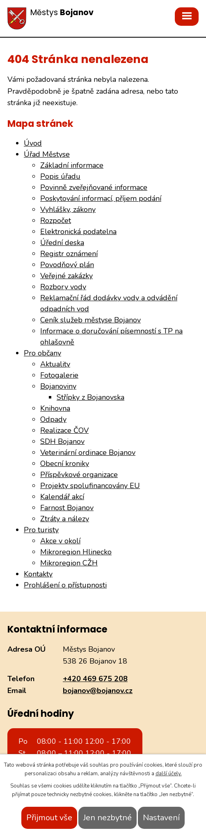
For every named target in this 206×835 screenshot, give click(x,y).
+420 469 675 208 (95, 679)
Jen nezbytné (107, 817)
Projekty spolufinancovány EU (90, 486)
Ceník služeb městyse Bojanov (90, 320)
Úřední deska (62, 243)
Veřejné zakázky (66, 276)
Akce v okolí (60, 541)
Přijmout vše (49, 817)
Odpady (53, 419)
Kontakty (38, 574)
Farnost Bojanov (67, 508)
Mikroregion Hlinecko (76, 552)
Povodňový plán (67, 265)
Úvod (33, 143)
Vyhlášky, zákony (68, 209)
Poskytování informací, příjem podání (100, 198)
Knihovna (55, 408)
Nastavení (161, 817)
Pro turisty (41, 530)
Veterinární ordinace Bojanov (87, 452)
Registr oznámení (69, 254)
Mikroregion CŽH (69, 563)
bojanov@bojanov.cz (98, 690)
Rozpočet (55, 220)
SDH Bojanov (62, 441)
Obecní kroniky (64, 463)
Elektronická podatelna (78, 231)
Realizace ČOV (64, 430)
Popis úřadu (60, 176)
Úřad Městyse (47, 154)
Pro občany (42, 353)
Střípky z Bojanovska (90, 397)
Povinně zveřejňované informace (93, 187)
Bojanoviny (58, 386)
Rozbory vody (63, 287)
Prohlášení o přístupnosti (65, 585)
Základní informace (71, 165)
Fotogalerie (59, 375)
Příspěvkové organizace (79, 474)
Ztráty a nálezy (64, 519)
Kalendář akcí (62, 497)
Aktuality (55, 364)
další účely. (169, 773)
